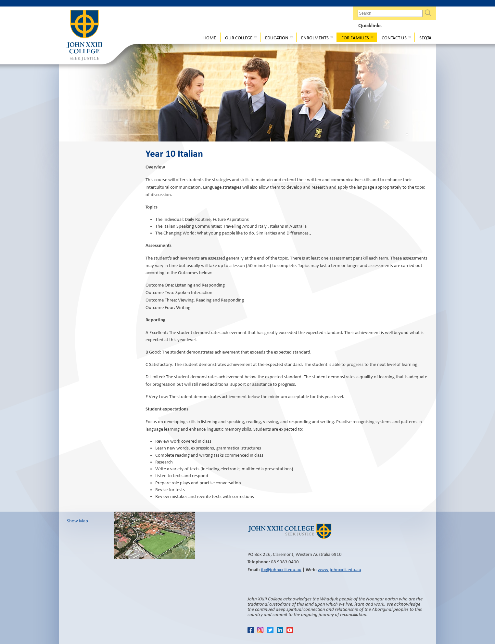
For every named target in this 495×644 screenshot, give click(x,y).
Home (209, 37)
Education (276, 37)
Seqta (425, 37)
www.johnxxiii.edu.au (339, 569)
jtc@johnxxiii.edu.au (281, 569)
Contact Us (394, 37)
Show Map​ (77, 520)
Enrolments (315, 37)
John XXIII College (84, 36)
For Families (355, 37)
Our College (238, 37)
